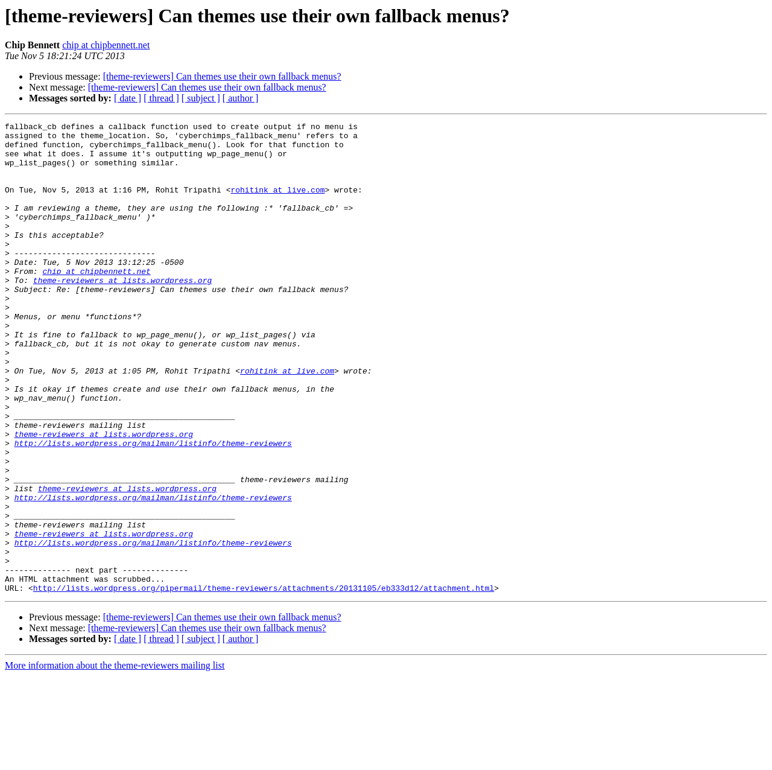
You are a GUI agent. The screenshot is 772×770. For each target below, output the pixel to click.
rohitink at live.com (277, 204)
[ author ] (241, 98)
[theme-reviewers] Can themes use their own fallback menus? (222, 76)
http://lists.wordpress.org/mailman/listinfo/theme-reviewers (153, 508)
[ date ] (127, 98)
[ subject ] (201, 98)
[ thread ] (161, 98)
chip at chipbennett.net (106, 45)
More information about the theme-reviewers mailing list (114, 759)
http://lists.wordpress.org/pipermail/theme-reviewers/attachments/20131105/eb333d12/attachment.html (263, 681)
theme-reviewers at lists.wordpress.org (122, 312)
